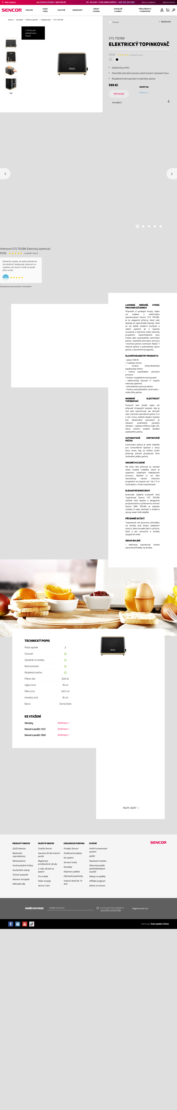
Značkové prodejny (73, 853)
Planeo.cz (143, 93)
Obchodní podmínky (73, 876)
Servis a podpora (148, 2)
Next (11, 93)
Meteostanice (18, 860)
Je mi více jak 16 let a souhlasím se (112, 909)
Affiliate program (97, 880)
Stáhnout (63, 723)
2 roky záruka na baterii (46, 870)
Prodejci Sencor (71, 848)
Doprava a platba (72, 871)
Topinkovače (166, 22)
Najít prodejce (10, 2)
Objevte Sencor (169, 2)
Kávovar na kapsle (20, 879)
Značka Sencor (45, 848)
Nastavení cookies (97, 860)
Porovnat (115, 22)
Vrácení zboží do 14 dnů (73, 882)
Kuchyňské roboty (21, 870)
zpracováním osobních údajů (110, 910)
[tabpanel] (88, 179)
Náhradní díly (18, 883)
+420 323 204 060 (126, 2)
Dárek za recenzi (97, 885)
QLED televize (19, 848)
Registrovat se (139, 908)
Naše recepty (44, 880)
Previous (5, 173)
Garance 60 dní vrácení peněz (49, 855)
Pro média (43, 876)
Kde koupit (119, 94)
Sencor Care (44, 885)
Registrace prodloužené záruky (47, 862)
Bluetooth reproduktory (18, 855)
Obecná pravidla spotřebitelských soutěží (97, 868)
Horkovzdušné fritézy (22, 865)
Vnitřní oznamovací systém (98, 850)
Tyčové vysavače (20, 874)
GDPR (92, 856)
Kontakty (68, 866)
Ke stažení (116, 103)
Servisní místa (70, 862)
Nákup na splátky (97, 876)
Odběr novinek (34, 908)
